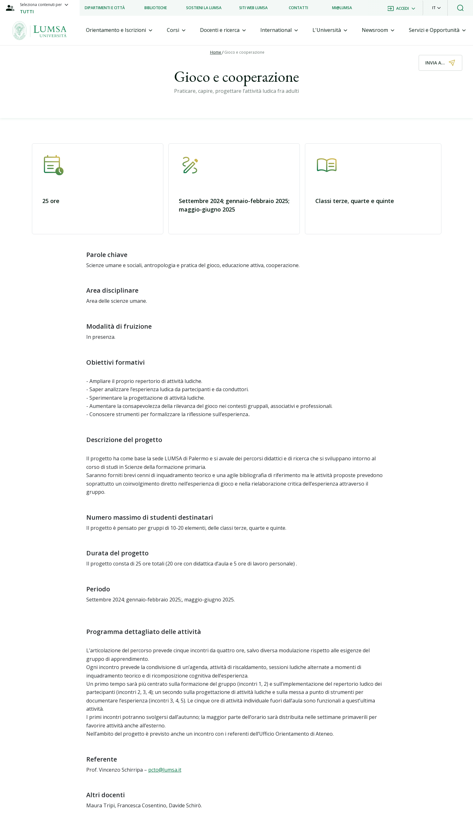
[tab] (119, 30)
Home (216, 52)
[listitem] (105, 8)
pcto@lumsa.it (164, 769)
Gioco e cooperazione (244, 52)
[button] (436, 8)
